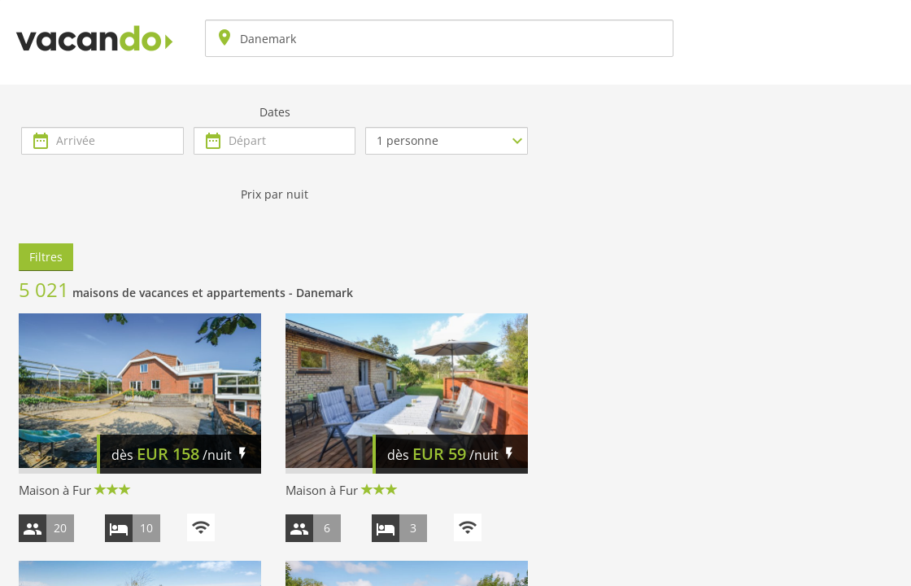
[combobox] (439, 38)
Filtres (46, 257)
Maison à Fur (55, 490)
